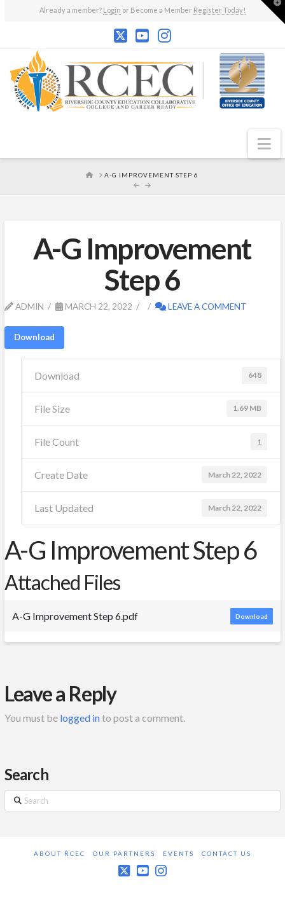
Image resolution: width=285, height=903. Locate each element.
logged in (80, 718)
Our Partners (124, 853)
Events (178, 853)
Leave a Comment (201, 306)
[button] (264, 143)
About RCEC (59, 853)
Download (34, 337)
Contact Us (226, 853)
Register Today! (219, 10)
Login (112, 10)
